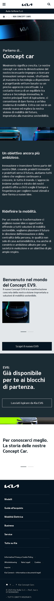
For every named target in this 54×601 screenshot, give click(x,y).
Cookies (38, 562)
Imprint (7, 567)
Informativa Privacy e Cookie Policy (18, 557)
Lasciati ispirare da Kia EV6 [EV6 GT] (27, 402)
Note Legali (25, 562)
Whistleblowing (10, 562)
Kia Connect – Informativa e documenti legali (22, 573)
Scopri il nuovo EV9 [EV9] (27, 346)
